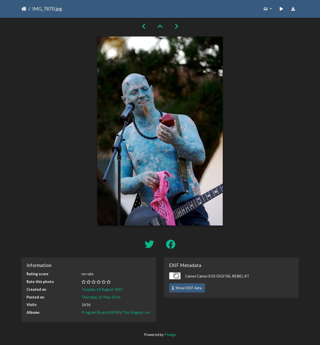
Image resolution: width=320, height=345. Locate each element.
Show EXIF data (187, 288)
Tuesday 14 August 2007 (102, 289)
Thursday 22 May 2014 (101, 297)
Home (23, 8)
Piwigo (170, 334)
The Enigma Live (136, 312)
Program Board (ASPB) (101, 312)
